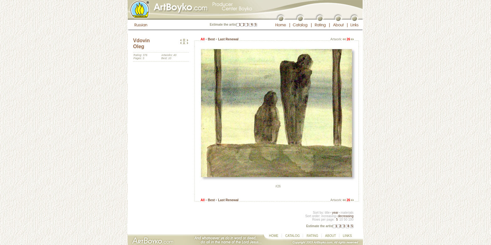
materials (347, 212)
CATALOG (292, 235)
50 (345, 219)
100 (351, 219)
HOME (273, 235)
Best (211, 39)
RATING (312, 235)
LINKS (347, 235)
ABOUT (330, 235)
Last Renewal (228, 39)
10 (341, 219)
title (327, 212)
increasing (328, 216)
